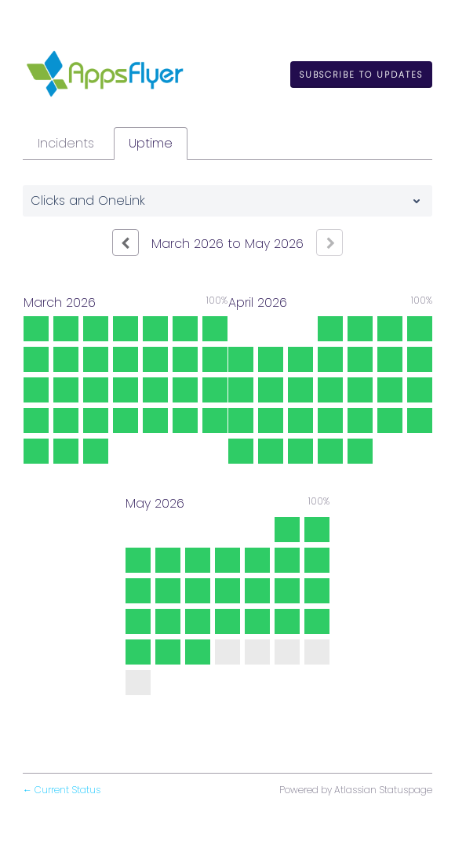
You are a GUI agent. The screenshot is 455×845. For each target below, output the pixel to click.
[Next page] (329, 242)
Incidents (66, 143)
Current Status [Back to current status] (61, 789)
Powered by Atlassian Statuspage (355, 789)
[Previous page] (125, 242)
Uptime (151, 143)
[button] (361, 74)
